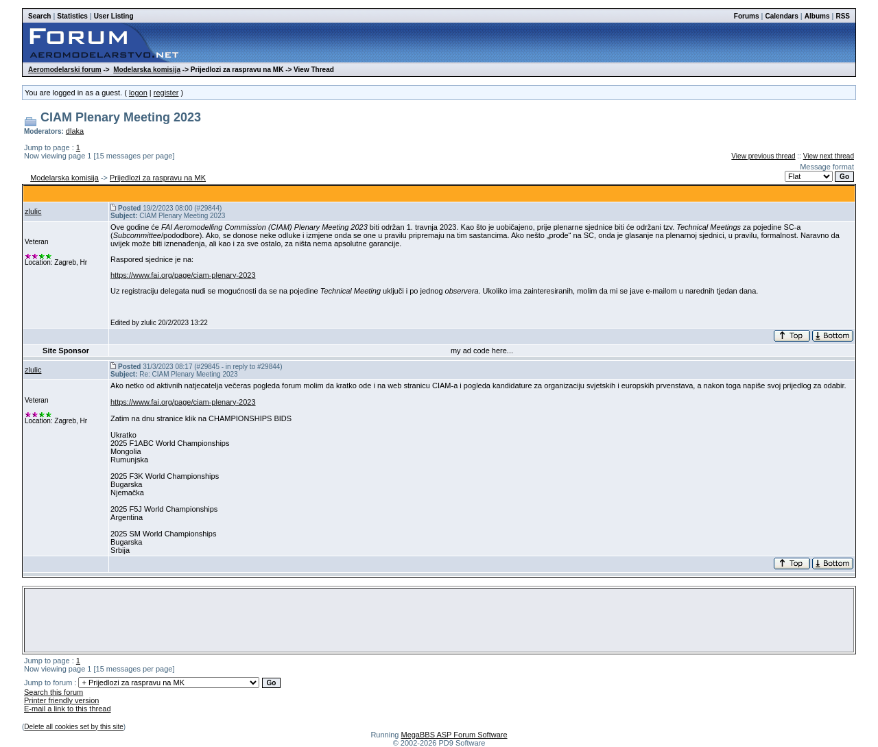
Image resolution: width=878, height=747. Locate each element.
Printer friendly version (61, 700)
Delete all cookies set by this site (73, 727)
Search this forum (53, 692)
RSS (842, 16)
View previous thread (763, 156)
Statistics (72, 16)
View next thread (828, 156)
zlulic (33, 211)
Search (39, 16)
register (166, 92)
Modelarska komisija (146, 69)
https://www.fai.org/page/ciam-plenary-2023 (183, 275)
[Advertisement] (439, 620)
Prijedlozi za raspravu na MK (158, 178)
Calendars (781, 16)
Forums (746, 16)
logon (138, 92)
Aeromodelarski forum (65, 69)
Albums (817, 16)
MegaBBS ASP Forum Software (454, 735)
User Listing (114, 16)
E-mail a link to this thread (67, 708)
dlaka (75, 131)
